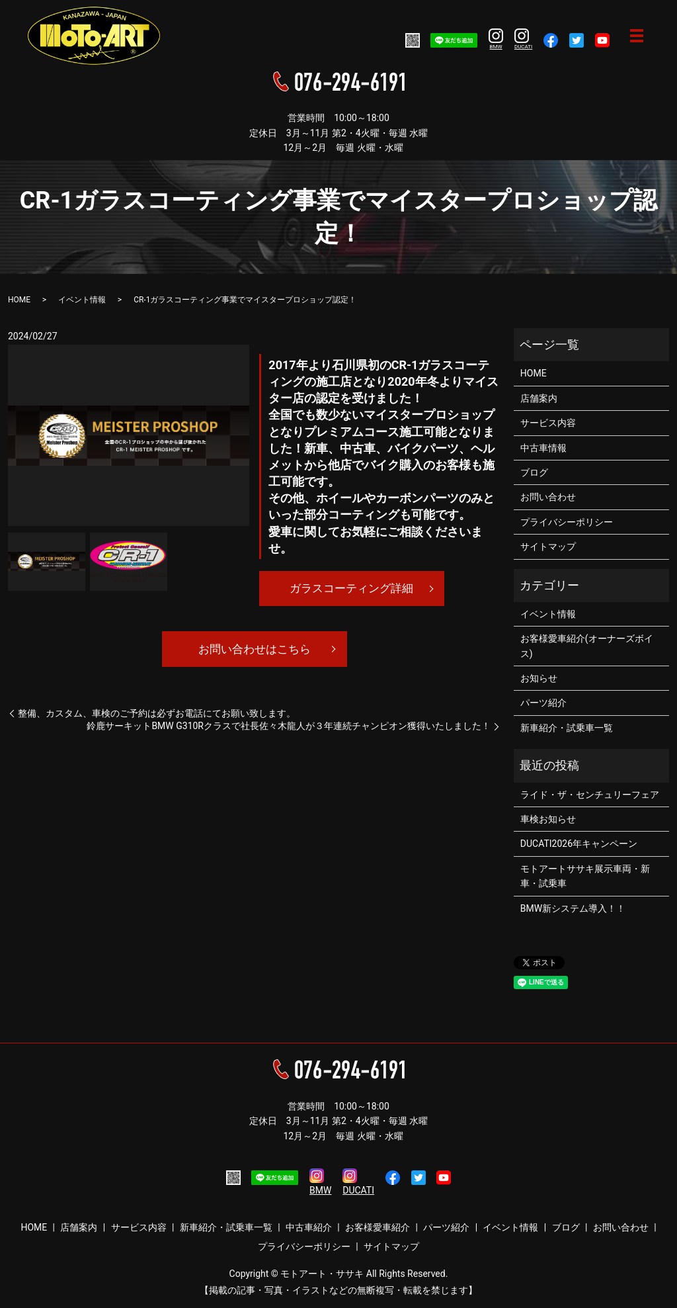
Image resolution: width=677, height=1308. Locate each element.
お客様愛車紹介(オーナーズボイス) (586, 645)
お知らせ (538, 678)
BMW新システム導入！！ (572, 908)
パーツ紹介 (543, 702)
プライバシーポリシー (566, 522)
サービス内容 (548, 422)
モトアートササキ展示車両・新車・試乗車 (585, 876)
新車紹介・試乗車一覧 (566, 727)
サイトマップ (548, 546)
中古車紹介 (309, 1227)
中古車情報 (543, 448)
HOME (19, 299)
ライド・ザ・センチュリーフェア (589, 794)
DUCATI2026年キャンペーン (578, 843)
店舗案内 (538, 398)
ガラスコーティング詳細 (351, 588)
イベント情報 (82, 299)
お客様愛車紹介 (377, 1227)
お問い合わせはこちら (254, 651)
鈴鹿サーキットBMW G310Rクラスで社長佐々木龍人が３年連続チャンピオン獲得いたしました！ (289, 729)
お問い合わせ (548, 497)
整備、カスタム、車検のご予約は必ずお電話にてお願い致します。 (157, 716)
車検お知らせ (548, 819)
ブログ (534, 472)
